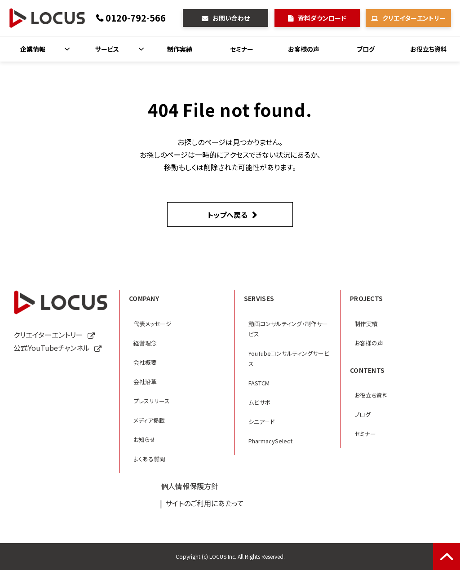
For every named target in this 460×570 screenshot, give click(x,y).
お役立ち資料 (428, 48)
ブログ (366, 48)
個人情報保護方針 (189, 486)
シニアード (261, 421)
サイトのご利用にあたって (204, 503)
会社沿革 (145, 381)
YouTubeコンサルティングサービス (288, 358)
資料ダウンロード (322, 17)
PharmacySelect (270, 441)
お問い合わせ (231, 17)
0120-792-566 (136, 17)
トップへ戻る (228, 214)
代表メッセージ (152, 323)
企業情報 (32, 48)
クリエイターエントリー (414, 17)
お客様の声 (303, 48)
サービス (107, 48)
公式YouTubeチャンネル (51, 347)
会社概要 (145, 362)
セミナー (241, 48)
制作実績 (179, 48)
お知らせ (144, 439)
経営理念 (145, 343)
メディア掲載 (149, 420)
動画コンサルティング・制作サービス (288, 328)
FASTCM (259, 383)
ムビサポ (259, 402)
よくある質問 (149, 459)
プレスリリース (151, 401)
